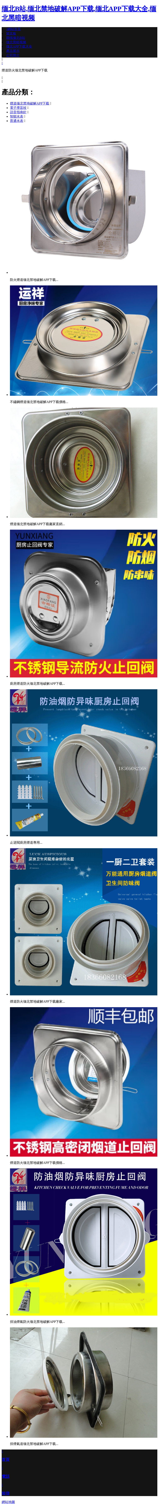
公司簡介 (12, 55)
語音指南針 (18, 112)
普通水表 (16, 121)
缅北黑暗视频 (16, 42)
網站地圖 (8, 1502)
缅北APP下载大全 (19, 46)
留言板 (11, 33)
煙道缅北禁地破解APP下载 (29, 103)
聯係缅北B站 (15, 38)
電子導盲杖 (18, 107)
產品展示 (12, 51)
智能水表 (16, 116)
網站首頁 (13, 29)
